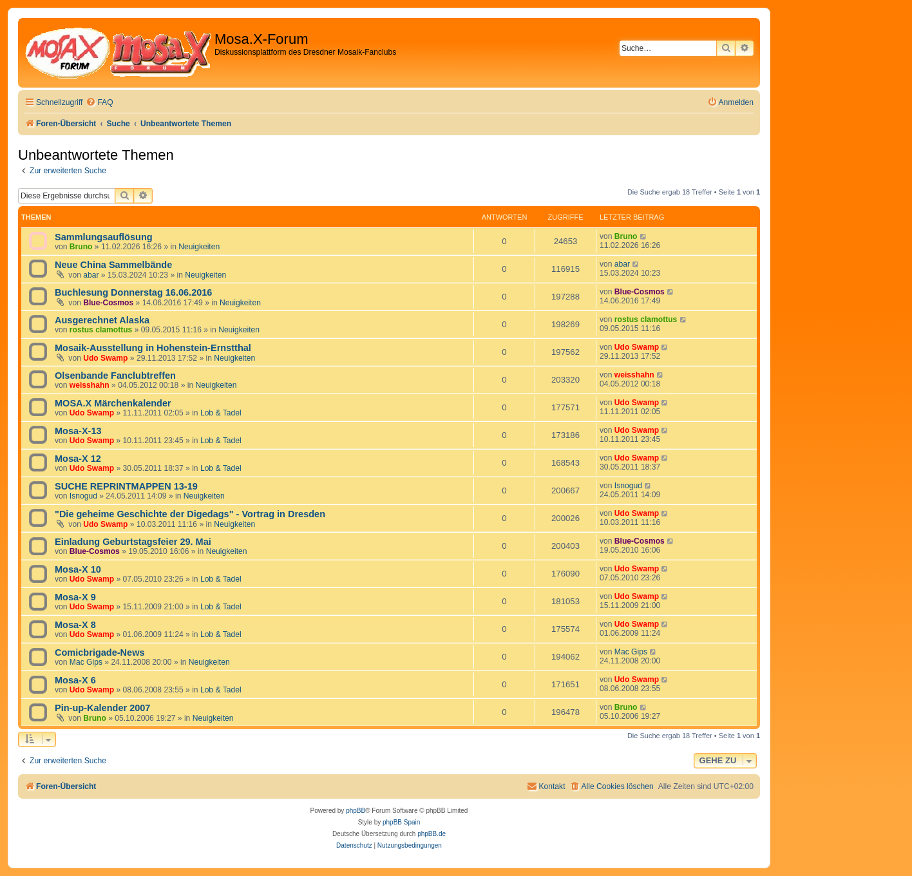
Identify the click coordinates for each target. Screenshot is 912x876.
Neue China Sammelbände (113, 265)
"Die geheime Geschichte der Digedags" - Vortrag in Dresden (190, 514)
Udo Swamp (105, 358)
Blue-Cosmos (108, 302)
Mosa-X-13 (78, 431)
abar (91, 275)
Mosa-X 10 (78, 569)
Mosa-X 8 (75, 625)
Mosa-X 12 (78, 458)
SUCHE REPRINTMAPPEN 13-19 (126, 486)
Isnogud (83, 495)
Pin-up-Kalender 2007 (102, 708)
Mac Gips (86, 662)
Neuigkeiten (199, 246)
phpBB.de (431, 833)
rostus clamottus (101, 329)
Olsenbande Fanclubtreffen (115, 375)
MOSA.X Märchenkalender (113, 403)
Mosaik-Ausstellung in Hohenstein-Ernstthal (153, 348)
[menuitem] (99, 102)
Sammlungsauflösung (104, 237)
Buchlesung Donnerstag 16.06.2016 (133, 292)
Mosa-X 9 (75, 597)
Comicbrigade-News (100, 652)
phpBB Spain (401, 822)
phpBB (355, 810)
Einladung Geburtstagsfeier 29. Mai (133, 542)
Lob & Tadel (221, 412)
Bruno (81, 246)
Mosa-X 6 (75, 680)
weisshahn (89, 385)
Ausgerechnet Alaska (102, 320)
